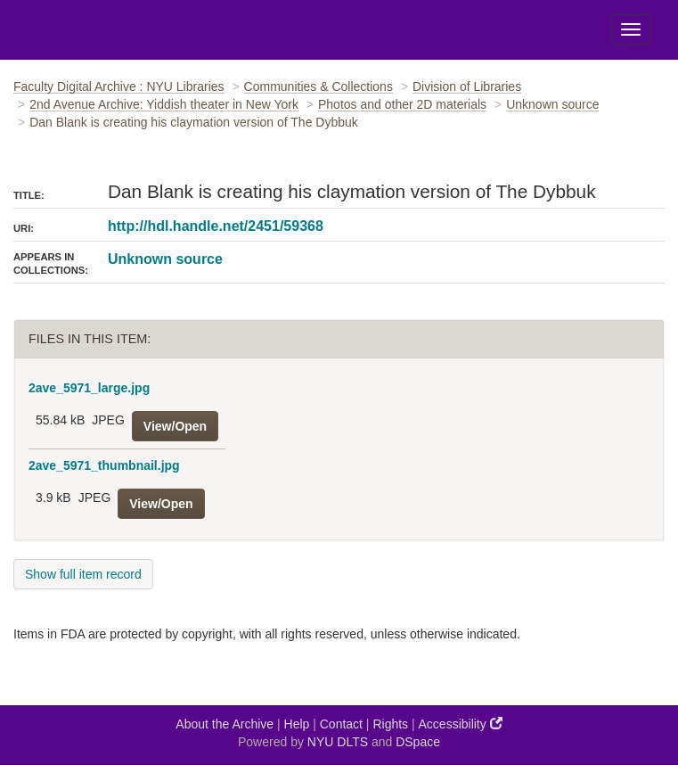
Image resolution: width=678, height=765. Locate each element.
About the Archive (225, 724)
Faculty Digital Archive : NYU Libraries (119, 86)
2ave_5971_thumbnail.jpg (104, 465)
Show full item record (83, 574)
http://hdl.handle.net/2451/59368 (215, 226)
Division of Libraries (467, 86)
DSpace (418, 742)
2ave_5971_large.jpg (89, 388)
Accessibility (460, 723)
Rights (390, 724)
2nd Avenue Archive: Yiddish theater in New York (163, 104)
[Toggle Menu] (630, 29)
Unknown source (552, 104)
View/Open (175, 426)
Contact (341, 724)
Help (297, 724)
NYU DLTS (337, 742)
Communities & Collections (318, 86)
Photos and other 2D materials (402, 104)
